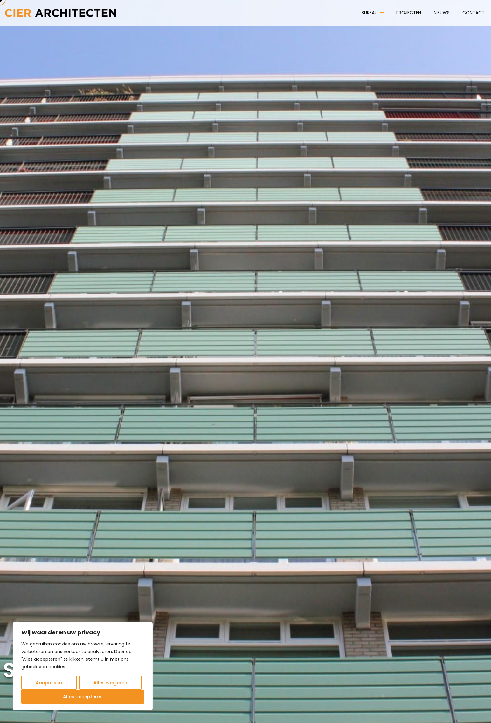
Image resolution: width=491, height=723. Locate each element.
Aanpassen (49, 682)
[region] (83, 666)
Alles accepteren (83, 696)
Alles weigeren (110, 682)
